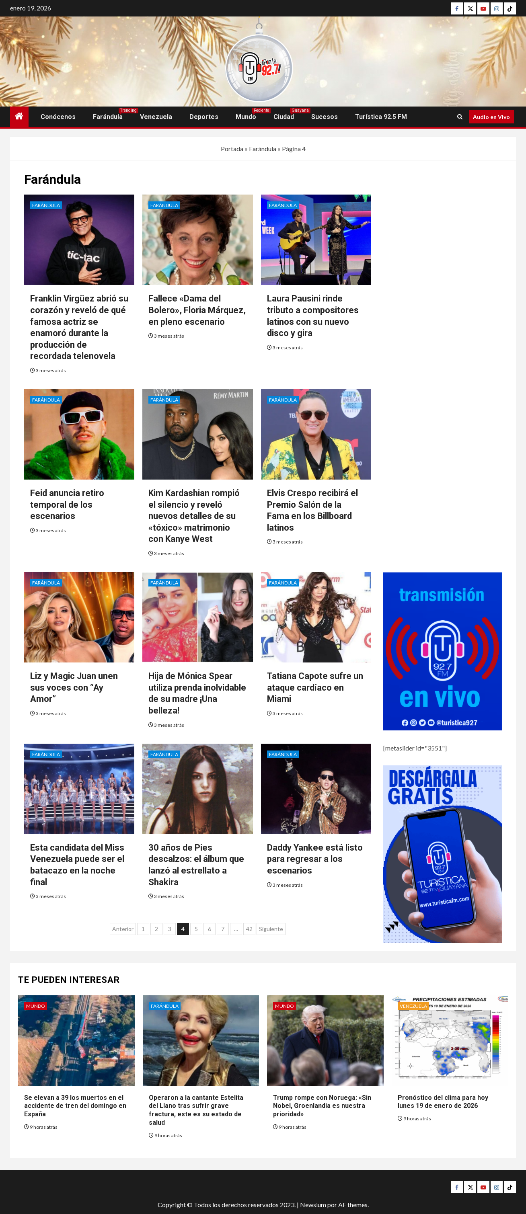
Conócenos (58, 117)
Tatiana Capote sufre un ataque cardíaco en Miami (315, 687)
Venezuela (156, 117)
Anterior (123, 928)
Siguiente (271, 928)
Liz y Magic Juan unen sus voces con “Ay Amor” (74, 687)
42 (249, 928)
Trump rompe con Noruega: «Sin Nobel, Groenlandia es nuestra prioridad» (322, 1106)
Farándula (108, 117)
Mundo (246, 117)
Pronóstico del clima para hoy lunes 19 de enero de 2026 (443, 1102)
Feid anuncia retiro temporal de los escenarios (67, 504)
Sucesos (324, 117)
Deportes (203, 117)
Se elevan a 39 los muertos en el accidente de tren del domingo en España (75, 1106)
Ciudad (283, 117)
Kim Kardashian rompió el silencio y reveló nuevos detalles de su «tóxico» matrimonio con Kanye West (194, 516)
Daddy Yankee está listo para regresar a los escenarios (315, 859)
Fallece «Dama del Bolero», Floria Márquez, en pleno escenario (197, 309)
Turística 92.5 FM (381, 117)
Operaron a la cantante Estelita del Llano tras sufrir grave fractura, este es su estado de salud (196, 1110)
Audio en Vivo (491, 116)
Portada (232, 148)
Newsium (313, 1204)
